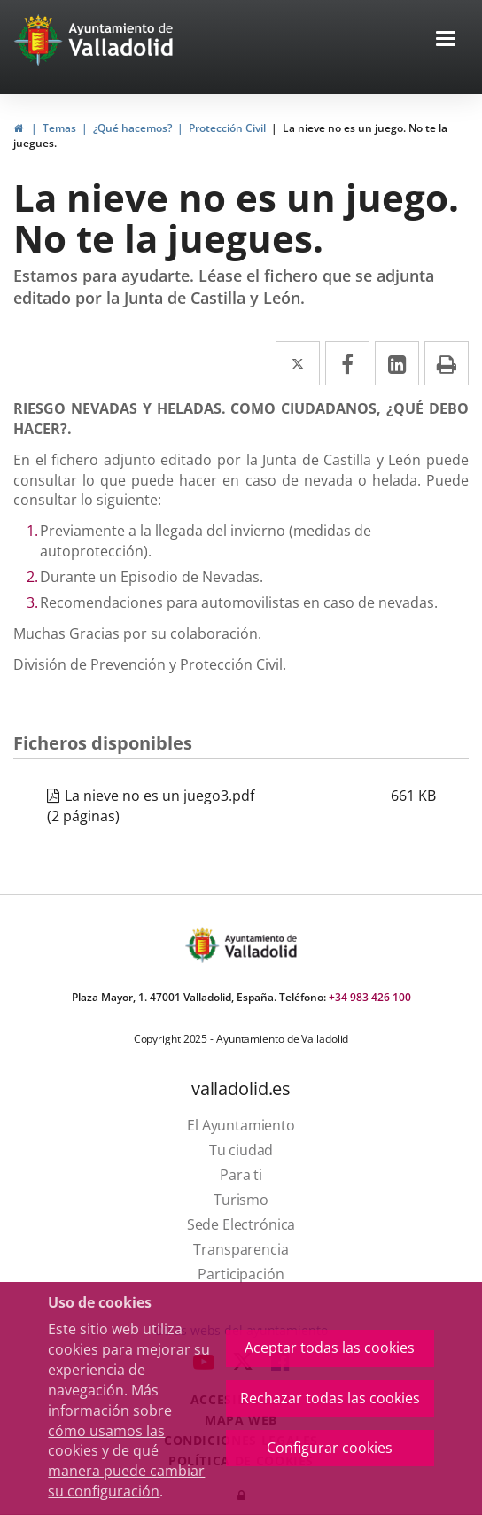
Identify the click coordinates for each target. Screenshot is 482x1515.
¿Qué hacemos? (132, 128)
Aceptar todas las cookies (330, 1347)
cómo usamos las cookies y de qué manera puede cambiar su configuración (126, 1461)
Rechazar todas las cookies (330, 1398)
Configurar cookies (330, 1447)
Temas (59, 128)
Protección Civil (227, 128)
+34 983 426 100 (370, 997)
